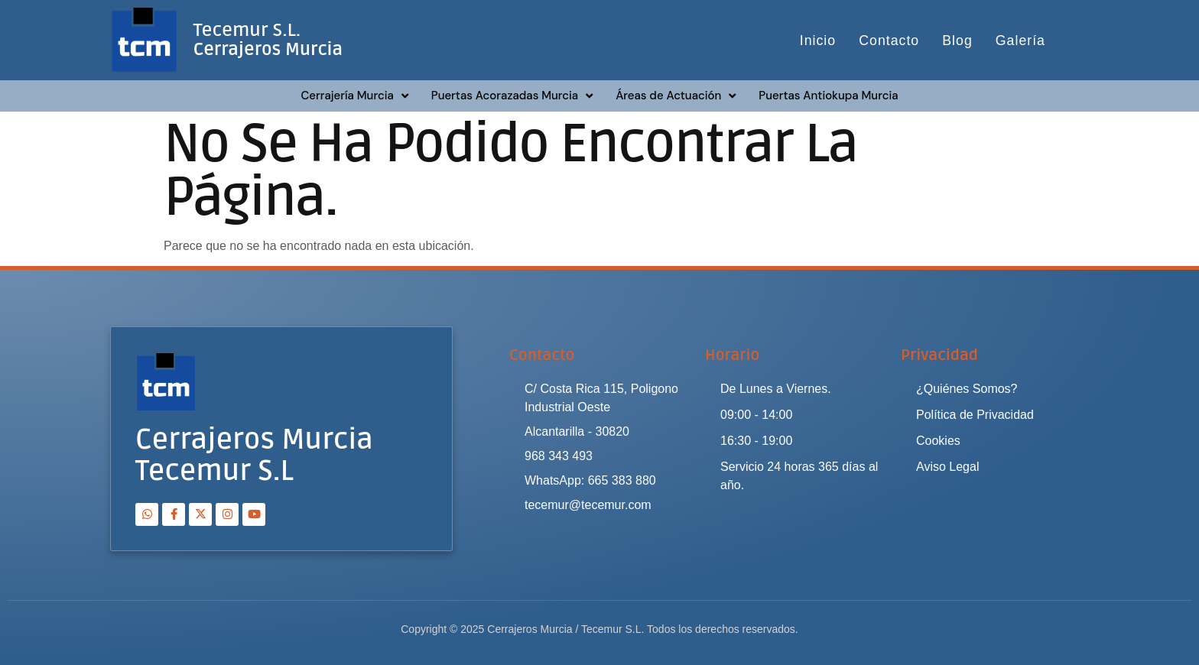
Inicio (816, 40)
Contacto (888, 40)
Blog (957, 40)
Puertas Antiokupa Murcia (828, 95)
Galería (1021, 40)
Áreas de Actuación (676, 96)
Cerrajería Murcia (354, 96)
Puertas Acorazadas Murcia (512, 96)
